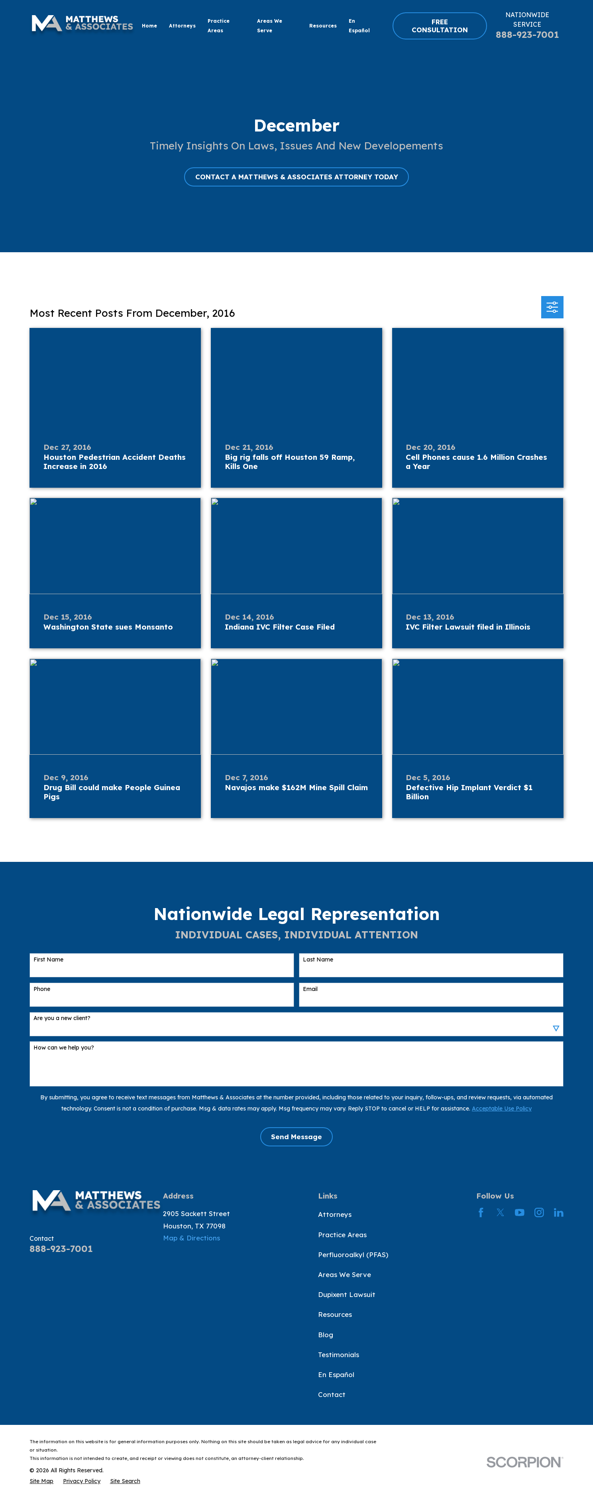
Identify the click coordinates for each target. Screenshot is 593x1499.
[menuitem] (41, 1481)
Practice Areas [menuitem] (219, 26)
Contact (332, 1394)
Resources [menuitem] (323, 26)
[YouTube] (519, 1212)
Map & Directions (191, 1238)
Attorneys (334, 1214)
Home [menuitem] (149, 26)
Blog (325, 1334)
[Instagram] (539, 1212)
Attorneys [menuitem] (182, 26)
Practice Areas (342, 1234)
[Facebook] (481, 1212)
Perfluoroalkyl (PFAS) (353, 1254)
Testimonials (338, 1354)
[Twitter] (500, 1212)
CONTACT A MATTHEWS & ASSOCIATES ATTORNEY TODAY (296, 177)
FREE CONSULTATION (440, 26)
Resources (335, 1314)
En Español (336, 1374)
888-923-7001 (527, 34)
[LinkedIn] (559, 1212)
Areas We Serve (344, 1274)
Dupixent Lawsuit (346, 1294)
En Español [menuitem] (359, 26)
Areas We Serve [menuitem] (269, 26)
